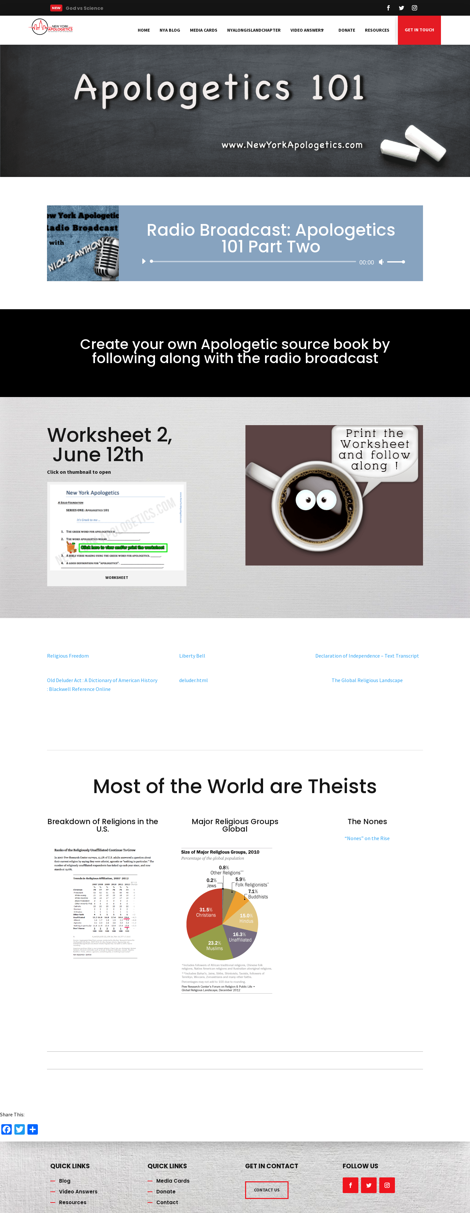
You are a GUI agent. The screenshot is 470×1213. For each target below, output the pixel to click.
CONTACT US (267, 1190)
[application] (270, 261)
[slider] (254, 261)
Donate (346, 30)
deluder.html (193, 680)
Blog (64, 1180)
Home (144, 30)
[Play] (143, 261)
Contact (167, 1202)
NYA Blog (170, 30)
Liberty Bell (192, 655)
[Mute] (381, 262)
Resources (377, 30)
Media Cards (203, 30)
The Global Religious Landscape (367, 680)
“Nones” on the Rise (367, 838)
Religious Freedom (68, 655)
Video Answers (306, 30)
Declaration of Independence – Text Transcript (367, 655)
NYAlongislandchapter (254, 30)
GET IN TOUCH (419, 30)
